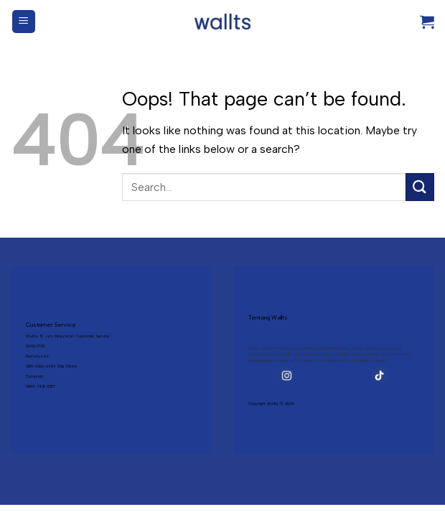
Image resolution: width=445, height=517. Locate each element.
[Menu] (24, 22)
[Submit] (420, 187)
